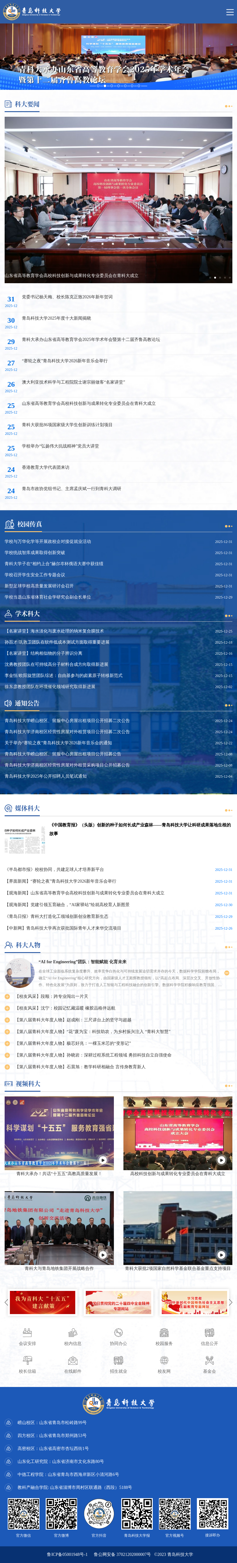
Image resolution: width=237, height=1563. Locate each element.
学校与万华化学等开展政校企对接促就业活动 (48, 541)
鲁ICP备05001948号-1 (67, 1554)
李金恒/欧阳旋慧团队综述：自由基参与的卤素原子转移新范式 (64, 675)
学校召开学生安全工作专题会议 (35, 575)
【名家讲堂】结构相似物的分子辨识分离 (43, 653)
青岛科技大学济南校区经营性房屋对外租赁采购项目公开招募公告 (67, 765)
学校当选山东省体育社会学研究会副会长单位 (48, 597)
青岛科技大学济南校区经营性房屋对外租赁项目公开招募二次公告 (67, 731)
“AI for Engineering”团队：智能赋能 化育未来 (83, 962)
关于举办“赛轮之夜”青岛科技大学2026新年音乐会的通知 (58, 743)
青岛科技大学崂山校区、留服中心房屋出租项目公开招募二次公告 (67, 720)
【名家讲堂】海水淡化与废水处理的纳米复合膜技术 (54, 631)
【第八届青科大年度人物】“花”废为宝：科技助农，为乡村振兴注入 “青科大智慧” (92, 1031)
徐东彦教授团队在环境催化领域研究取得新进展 (50, 686)
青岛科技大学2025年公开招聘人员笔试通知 (46, 776)
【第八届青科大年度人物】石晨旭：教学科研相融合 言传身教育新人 (80, 1067)
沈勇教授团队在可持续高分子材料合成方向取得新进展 (56, 664)
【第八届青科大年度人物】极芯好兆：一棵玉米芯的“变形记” (73, 1043)
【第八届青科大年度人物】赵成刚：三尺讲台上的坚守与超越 (73, 1020)
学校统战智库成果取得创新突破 (35, 552)
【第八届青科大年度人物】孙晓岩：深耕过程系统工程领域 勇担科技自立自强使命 (93, 1055)
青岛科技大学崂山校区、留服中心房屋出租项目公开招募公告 (63, 754)
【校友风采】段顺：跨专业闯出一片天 (51, 996)
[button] (210, 278)
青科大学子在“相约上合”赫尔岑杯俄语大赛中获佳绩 (54, 563)
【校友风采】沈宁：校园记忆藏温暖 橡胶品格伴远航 (65, 1008)
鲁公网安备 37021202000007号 (122, 1554)
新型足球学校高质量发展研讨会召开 (39, 586)
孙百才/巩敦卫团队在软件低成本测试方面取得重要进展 (57, 642)
